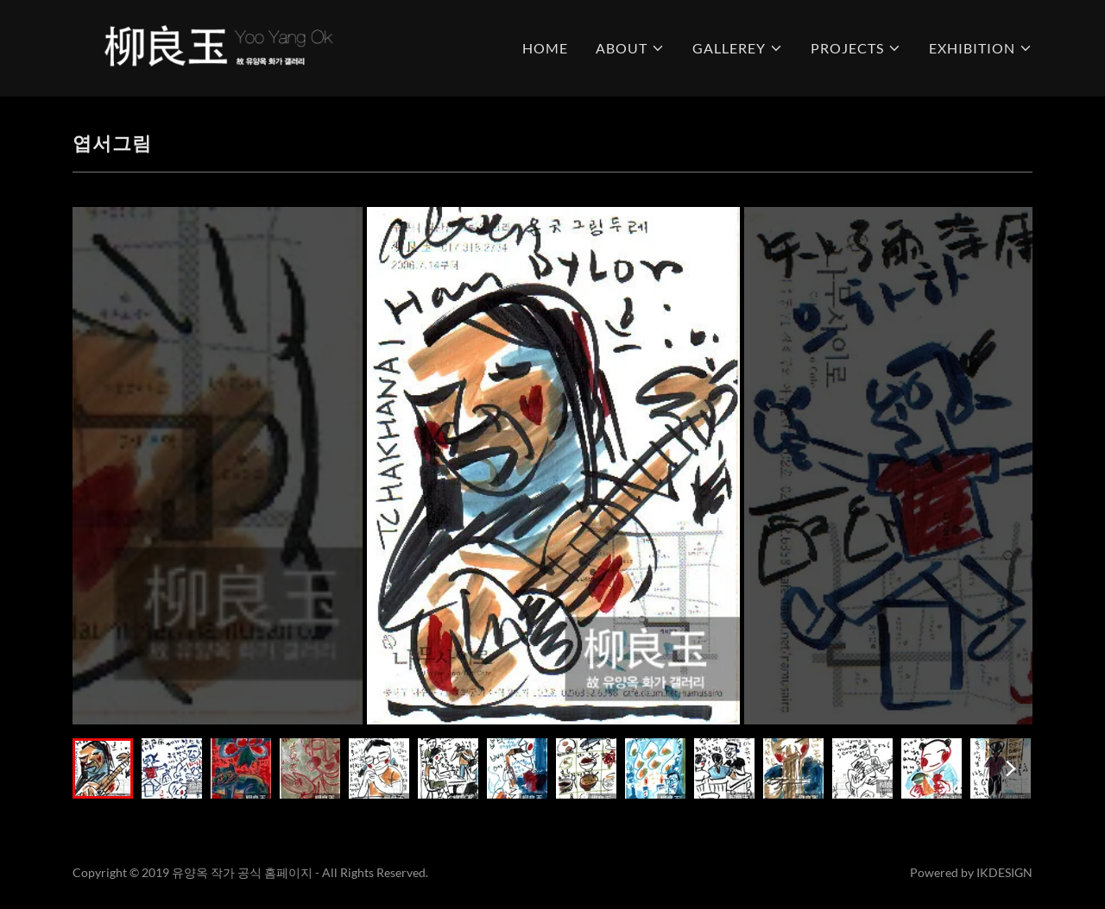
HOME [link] (545, 48)
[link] (217, 46)
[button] (630, 48)
